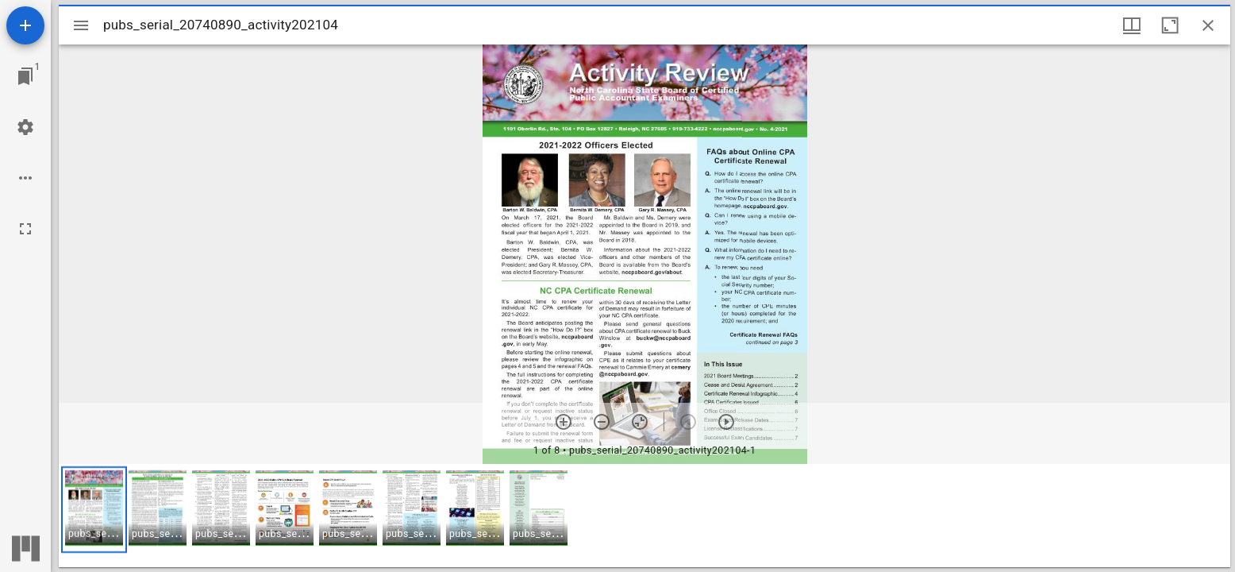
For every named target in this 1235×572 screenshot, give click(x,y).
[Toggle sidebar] (81, 25)
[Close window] (1208, 25)
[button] (94, 509)
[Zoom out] (602, 422)
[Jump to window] (25, 76)
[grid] (644, 515)
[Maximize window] (1170, 25)
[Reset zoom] (640, 422)
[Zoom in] (563, 422)
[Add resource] (25, 25)
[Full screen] (25, 229)
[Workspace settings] (25, 127)
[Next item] (726, 422)
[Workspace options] (25, 178)
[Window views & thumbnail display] (1132, 25)
